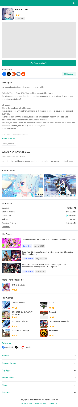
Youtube (28, 347)
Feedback (6, 227)
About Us (53, 403)
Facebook (9, 347)
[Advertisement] (39, 40)
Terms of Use (26, 403)
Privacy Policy (40, 403)
